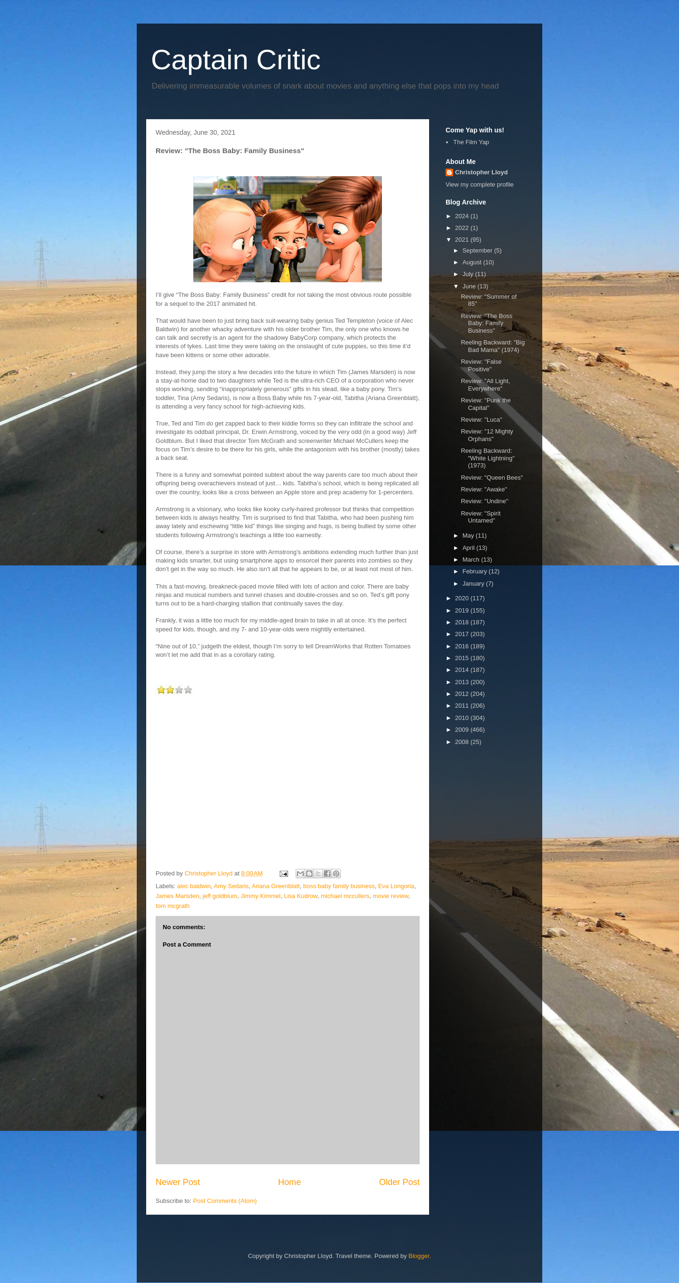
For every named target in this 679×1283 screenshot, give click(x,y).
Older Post (399, 1182)
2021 (463, 239)
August (473, 262)
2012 (463, 693)
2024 (463, 216)
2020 (463, 598)
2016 (463, 646)
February (476, 571)
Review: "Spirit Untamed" (480, 517)
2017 (463, 633)
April (470, 547)
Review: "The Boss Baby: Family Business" (486, 323)
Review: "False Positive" (481, 365)
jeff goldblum (220, 895)
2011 (463, 705)
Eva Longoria (396, 886)
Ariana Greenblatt (276, 886)
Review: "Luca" (481, 419)
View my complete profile (479, 184)
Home (289, 1182)
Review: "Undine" (484, 501)
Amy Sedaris (231, 886)
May (469, 535)
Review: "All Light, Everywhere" (485, 384)
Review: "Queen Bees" (491, 477)
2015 (463, 658)
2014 (463, 669)
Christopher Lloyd (481, 172)
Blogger (418, 1255)
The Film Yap (471, 142)
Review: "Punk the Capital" (486, 404)
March (472, 559)
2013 (463, 682)
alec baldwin (194, 886)
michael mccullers (345, 895)
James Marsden (177, 895)
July (469, 274)
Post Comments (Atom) (225, 1200)
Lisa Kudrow (300, 895)
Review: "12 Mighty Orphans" (487, 435)
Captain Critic (236, 59)
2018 (463, 622)
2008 (463, 741)
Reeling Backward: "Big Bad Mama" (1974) (492, 346)
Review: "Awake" (484, 489)
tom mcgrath (173, 905)
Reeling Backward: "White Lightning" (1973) (487, 458)
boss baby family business (339, 886)
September (478, 250)
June (470, 286)
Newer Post (178, 1182)
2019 (463, 610)
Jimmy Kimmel (260, 895)
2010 (463, 717)
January (474, 583)
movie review (390, 895)
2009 (463, 729)
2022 (463, 227)
